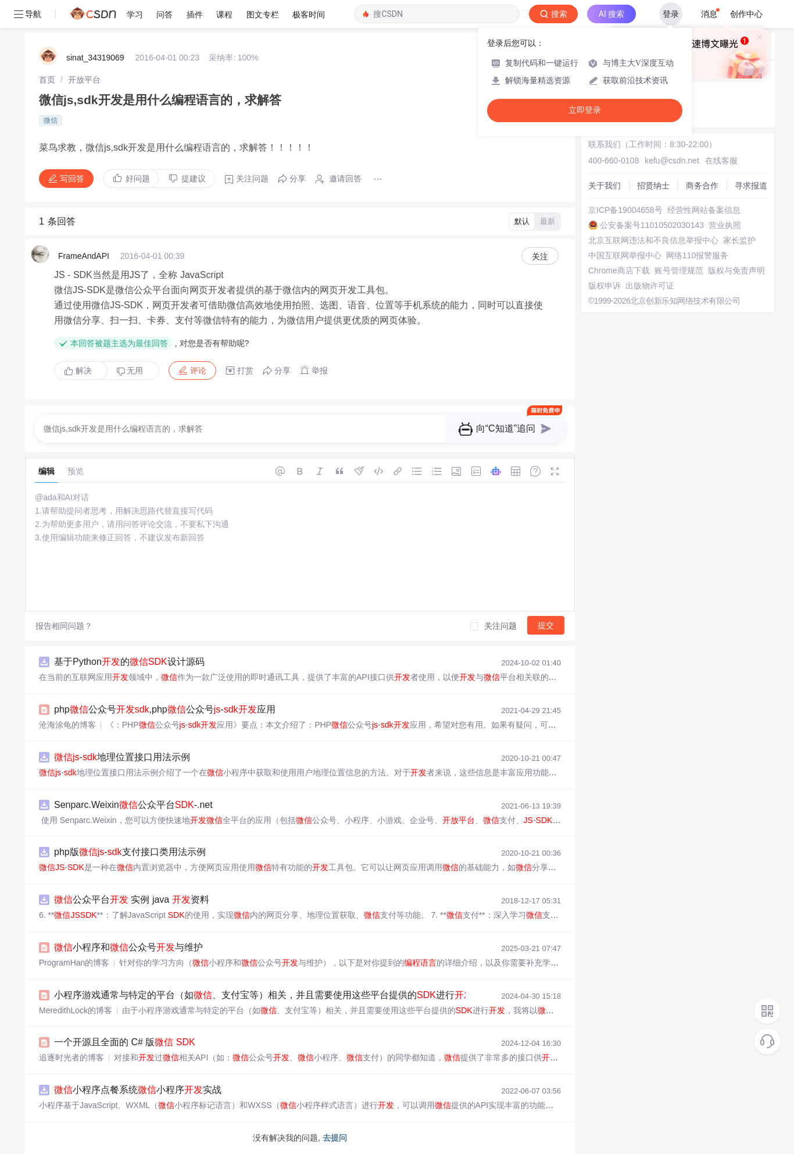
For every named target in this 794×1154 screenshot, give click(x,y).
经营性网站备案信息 (704, 210)
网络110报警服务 (697, 255)
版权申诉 (604, 285)
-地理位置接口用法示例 (122, 757)
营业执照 (725, 225)
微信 (51, 120)
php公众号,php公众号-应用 (165, 709)
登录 (671, 14)
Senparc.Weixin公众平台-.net (133, 805)
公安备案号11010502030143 (652, 225)
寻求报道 (751, 185)
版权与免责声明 (736, 270)
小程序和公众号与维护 (128, 947)
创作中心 (746, 14)
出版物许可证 (649, 285)
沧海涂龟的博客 (67, 724)
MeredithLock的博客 (75, 1010)
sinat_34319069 (95, 57)
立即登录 (584, 110)
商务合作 (702, 185)
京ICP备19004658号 (625, 210)
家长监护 (739, 240)
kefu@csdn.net (672, 160)
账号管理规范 (678, 270)
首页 (47, 79)
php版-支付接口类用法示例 (130, 852)
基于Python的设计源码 (129, 662)
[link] (47, 79)
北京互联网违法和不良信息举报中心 (653, 240)
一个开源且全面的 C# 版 (124, 1042)
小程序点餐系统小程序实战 (137, 1090)
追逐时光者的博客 (71, 1057)
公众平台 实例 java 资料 (131, 899)
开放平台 (84, 79)
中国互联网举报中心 (624, 255)
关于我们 (604, 185)
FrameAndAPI (83, 256)
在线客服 (721, 160)
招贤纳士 (653, 185)
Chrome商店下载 (619, 270)
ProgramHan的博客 (74, 962)
